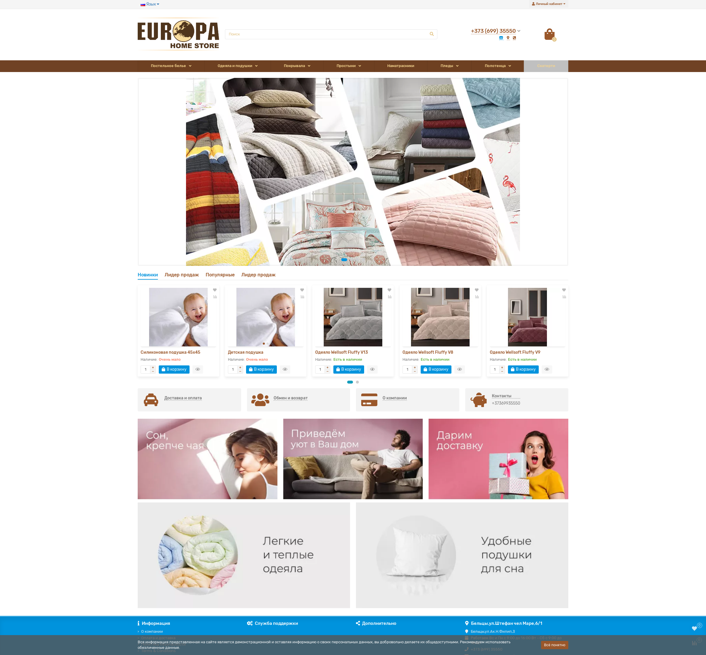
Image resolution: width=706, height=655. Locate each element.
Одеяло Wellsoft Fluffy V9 (515, 352)
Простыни (346, 66)
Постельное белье (168, 66)
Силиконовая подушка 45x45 (170, 352)
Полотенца (495, 66)
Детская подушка (245, 352)
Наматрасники (400, 66)
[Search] (331, 34)
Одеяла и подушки (235, 66)
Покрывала (294, 66)
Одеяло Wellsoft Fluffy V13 (341, 352)
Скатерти (546, 66)
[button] (344, 259)
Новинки (148, 275)
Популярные (220, 275)
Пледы (447, 66)
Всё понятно (554, 645)
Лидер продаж (182, 275)
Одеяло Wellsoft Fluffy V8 (428, 352)
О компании (152, 631)
